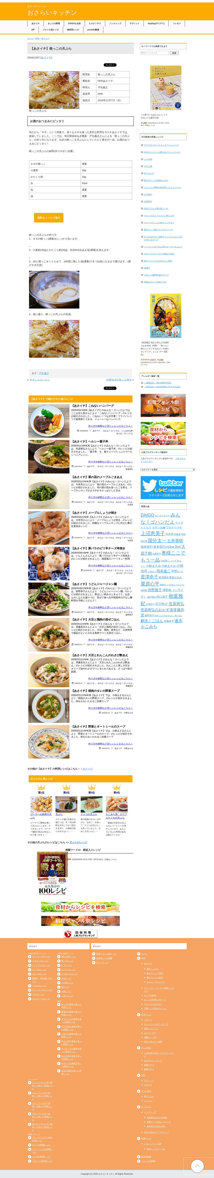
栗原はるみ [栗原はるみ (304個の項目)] (175, 577)
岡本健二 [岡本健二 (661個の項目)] (163, 571)
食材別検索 (146, 1157)
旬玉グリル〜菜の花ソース (156, 208)
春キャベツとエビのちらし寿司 (158, 261)
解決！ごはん (153, 969)
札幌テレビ (146, 1138)
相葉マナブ (149, 1065)
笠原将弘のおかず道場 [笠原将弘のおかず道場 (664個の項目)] (159, 610)
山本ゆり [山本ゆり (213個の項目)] (152, 571)
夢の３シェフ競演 (155, 977)
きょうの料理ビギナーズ (155, 1000)
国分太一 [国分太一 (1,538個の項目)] (157, 540)
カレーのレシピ (39, 974)
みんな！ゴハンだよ (111, 431)
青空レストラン (151, 1028)
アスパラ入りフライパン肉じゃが (159, 215)
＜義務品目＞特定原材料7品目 (157, 383)
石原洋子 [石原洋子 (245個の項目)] (150, 604)
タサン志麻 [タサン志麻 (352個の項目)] (158, 527)
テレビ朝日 (146, 1048)
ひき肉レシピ (67, 983)
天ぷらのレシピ (78, 842)
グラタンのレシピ (40, 961)
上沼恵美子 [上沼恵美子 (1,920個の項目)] (153, 533)
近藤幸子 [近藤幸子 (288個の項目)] (169, 621)
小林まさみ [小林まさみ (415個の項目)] (169, 566)
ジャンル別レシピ (51, 30)
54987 (153, 360)
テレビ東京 (146, 1091)
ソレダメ (177, 23)
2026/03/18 (78, 612)
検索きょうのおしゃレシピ (159, 1122)
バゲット (148, 1020)
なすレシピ (66, 965)
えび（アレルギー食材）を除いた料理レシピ (42, 1106)
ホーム (30, 38)
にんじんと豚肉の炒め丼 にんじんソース (162, 187)
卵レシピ (65, 987)
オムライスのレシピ (41, 999)
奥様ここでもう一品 (156, 1149)
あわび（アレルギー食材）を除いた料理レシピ (42, 1127)
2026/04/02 (84, 431)
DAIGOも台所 (74, 23)
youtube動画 (93, 30)
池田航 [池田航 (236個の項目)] (144, 590)
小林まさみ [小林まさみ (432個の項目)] (153, 566)
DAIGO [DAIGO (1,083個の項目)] (147, 515)
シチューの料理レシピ (42, 1161)
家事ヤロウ (149, 1069)
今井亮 (130, 505)
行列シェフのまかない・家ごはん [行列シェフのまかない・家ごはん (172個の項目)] (168, 616)
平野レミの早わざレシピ (155, 1008)
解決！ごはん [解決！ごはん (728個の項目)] (152, 621)
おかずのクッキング (153, 1060)
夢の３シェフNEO (155, 973)
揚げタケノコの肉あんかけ (156, 180)
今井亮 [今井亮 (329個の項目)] (170, 534)
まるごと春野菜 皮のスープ (156, 275)
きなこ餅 (148, 166)
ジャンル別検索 (148, 1161)
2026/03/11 (78, 644)
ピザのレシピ (38, 994)
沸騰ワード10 (150, 1037)
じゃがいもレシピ (69, 974)
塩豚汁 (147, 268)
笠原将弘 (129, 469)
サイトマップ (102, 962)
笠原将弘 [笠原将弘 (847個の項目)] (176, 603)
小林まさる (128, 713)
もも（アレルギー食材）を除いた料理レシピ (42, 1096)
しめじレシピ (67, 996)
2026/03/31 (78, 502)
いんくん (128, 570)
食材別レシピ (73, 30)
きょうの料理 (54, 23)
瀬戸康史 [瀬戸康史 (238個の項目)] (151, 597)
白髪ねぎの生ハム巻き (119, 379)
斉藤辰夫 (129, 647)
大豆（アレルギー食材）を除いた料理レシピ (42, 1117)
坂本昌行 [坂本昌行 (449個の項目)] (147, 546)
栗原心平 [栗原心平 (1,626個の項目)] (150, 583)
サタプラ (148, 1085)
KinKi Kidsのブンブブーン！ (156, 1132)
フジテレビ (146, 1107)
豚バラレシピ (67, 961)
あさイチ (36, 23)
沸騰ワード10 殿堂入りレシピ (83, 849)
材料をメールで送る (48, 217)
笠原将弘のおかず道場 (157, 1117)
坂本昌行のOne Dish (156, 1126)
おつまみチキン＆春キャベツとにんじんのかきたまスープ (163, 238)
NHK (37, 38)
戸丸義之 (44, 373)
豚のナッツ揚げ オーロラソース (158, 230)
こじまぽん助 (126, 431)
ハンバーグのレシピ (41, 965)
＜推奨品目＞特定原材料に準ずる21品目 (162, 387)
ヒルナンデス (95, 23)
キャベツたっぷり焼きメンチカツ (159, 222)
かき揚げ (148, 194)
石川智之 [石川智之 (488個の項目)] (161, 604)
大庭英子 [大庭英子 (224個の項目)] (156, 554)
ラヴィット (134, 23)
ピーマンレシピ (68, 969)
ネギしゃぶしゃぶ (40, 379)
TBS (143, 1075)
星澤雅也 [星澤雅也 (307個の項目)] (164, 577)
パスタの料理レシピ (41, 1157)
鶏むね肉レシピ (68, 956)
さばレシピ (66, 978)
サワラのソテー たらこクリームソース (161, 145)
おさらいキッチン (52, 12)
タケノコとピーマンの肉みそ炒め (159, 254)
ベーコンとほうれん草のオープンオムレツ (163, 247)
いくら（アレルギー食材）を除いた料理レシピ (42, 1085)
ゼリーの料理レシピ (41, 1145)
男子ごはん (149, 1096)
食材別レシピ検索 (104, 958)
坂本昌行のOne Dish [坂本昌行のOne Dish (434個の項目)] (167, 546)
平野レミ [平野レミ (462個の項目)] (177, 571)
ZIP (33, 30)
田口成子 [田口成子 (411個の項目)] (162, 596)
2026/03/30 (88, 570)
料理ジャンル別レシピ (106, 954)
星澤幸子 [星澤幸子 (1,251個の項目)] (149, 576)
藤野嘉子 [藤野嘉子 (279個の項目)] (149, 615)
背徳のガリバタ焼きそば (155, 282)
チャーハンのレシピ (41, 956)
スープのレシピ (39, 969)
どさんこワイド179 (153, 1144)
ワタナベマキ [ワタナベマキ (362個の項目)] (174, 527)
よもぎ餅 (148, 159)
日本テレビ (146, 1014)
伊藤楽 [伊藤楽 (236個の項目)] (177, 534)
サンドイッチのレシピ (42, 990)
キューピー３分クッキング (156, 1024)
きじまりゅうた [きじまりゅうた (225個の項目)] (162, 516)
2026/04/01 (78, 466)
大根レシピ (66, 991)
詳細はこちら (110, 859)
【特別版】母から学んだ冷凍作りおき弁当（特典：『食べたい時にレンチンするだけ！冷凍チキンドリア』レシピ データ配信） (155, 348)
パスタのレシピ (39, 986)
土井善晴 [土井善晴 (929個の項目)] (175, 540)
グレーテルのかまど (153, 1004)
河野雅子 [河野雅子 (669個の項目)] (155, 590)
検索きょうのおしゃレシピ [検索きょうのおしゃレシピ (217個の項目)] (172, 585)
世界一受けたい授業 (153, 1042)
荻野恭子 (129, 615)
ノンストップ (115, 23)
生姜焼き (148, 201)
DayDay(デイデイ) (156, 23)
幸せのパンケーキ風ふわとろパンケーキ (162, 152)
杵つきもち (149, 173)
